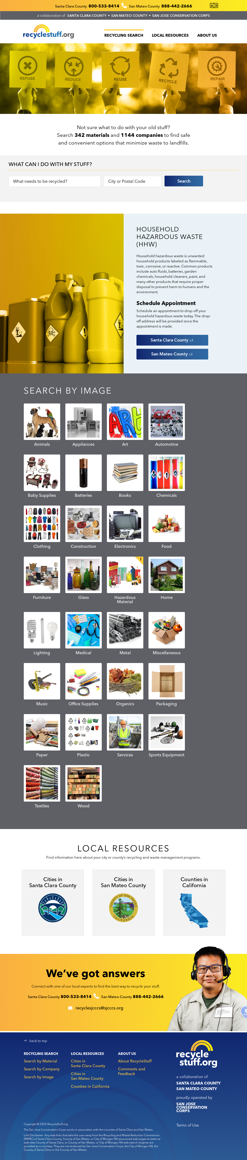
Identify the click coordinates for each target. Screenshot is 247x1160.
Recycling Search (123, 35)
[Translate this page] (214, 5)
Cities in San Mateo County (87, 1076)
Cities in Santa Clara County (88, 1063)
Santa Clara (172, 340)
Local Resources (170, 35)
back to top (38, 1041)
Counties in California (90, 1086)
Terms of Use (187, 1125)
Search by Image (39, 1076)
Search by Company (42, 1068)
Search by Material (40, 1061)
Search (183, 181)
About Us (207, 35)
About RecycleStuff (135, 1061)
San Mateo (172, 353)
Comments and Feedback (131, 1071)
